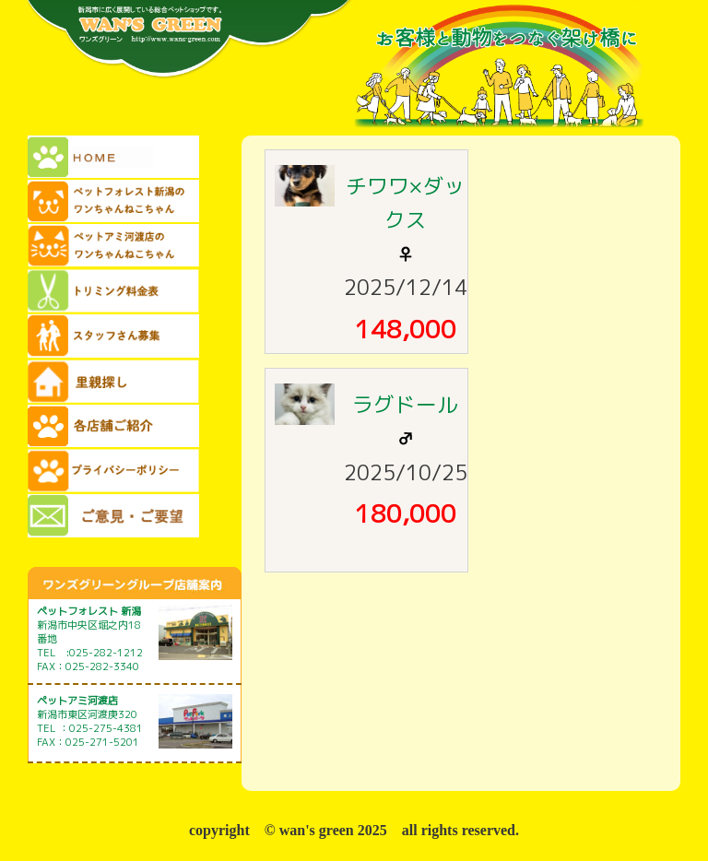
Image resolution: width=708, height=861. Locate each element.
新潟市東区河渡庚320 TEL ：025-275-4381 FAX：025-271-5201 (90, 721)
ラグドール (405, 404)
